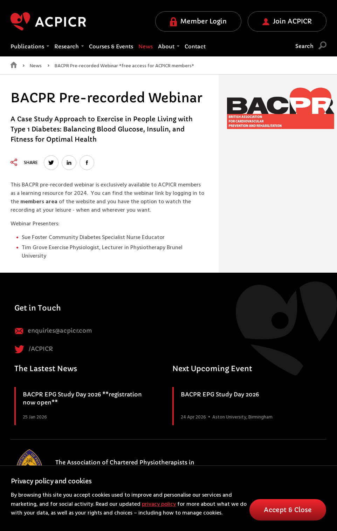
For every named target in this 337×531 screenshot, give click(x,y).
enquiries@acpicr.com (53, 331)
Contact (195, 46)
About (168, 46)
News (145, 46)
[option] (280, 110)
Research (69, 46)
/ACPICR (33, 349)
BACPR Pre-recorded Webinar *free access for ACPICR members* (124, 66)
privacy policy (159, 504)
